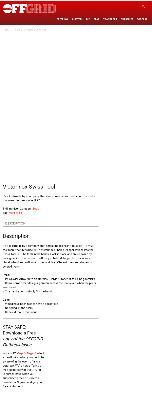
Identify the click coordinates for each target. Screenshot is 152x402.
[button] (143, 7)
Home (6, 30)
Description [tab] (15, 223)
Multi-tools (15, 212)
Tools (16, 30)
